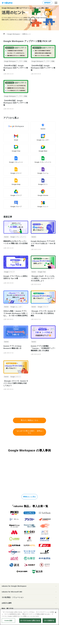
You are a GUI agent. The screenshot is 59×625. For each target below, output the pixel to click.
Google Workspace (13, 34)
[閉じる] (55, 612)
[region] (29, 617)
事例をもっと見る (29, 497)
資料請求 (47, 3)
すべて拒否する (49, 620)
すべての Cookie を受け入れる (30, 620)
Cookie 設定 (8, 620)
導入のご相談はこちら (29, 420)
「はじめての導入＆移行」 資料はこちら (29, 432)
